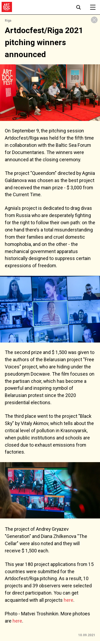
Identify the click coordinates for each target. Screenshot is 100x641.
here (68, 600)
